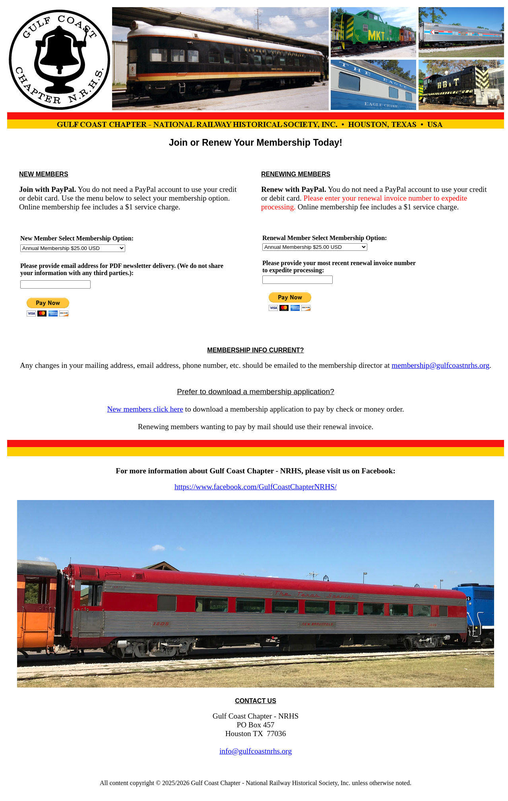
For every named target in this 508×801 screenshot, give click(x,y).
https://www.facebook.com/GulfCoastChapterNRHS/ (256, 487)
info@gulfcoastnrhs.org (255, 751)
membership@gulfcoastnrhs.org (440, 365)
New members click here (145, 409)
